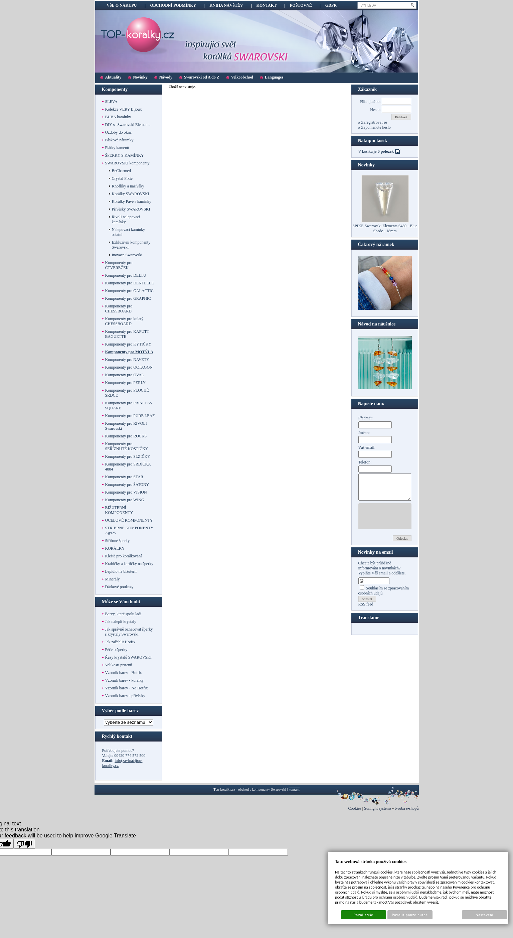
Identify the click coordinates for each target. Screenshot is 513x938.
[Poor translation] (24, 844)
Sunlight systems (377, 808)
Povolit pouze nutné (410, 915)
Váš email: (367, 447)
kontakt (294, 789)
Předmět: (365, 418)
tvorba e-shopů (407, 808)
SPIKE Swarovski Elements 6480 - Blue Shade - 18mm (384, 228)
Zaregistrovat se (373, 122)
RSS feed (365, 609)
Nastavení (484, 915)
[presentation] (409, 521)
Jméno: (364, 432)
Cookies (354, 808)
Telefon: (365, 462)
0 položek (386, 151)
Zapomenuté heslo (375, 127)
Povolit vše (363, 915)
